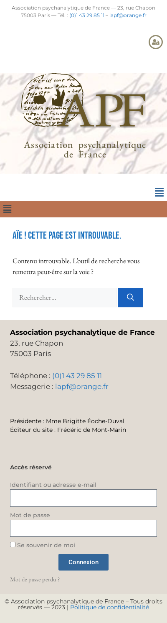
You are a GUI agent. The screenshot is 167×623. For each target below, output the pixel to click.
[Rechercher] (130, 298)
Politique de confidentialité (109, 607)
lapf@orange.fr (128, 15)
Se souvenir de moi (42, 545)
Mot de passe (30, 515)
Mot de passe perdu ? (35, 579)
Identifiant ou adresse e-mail (53, 484)
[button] (159, 192)
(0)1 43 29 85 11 (86, 15)
